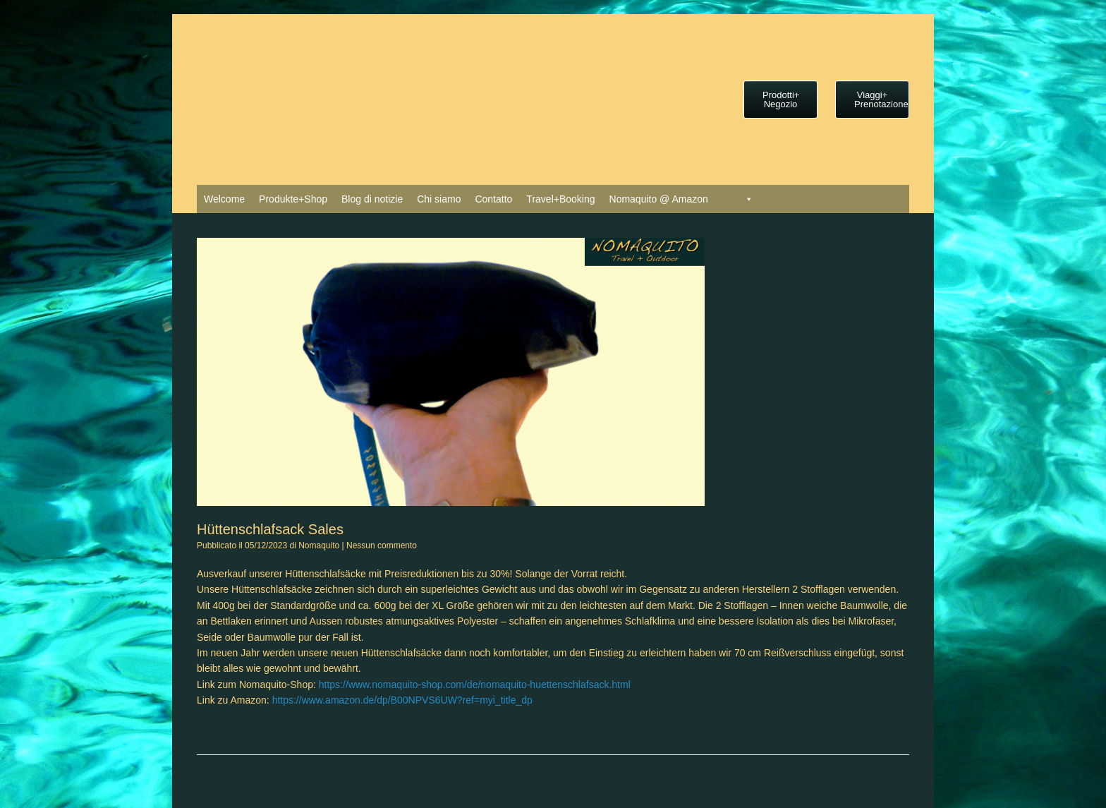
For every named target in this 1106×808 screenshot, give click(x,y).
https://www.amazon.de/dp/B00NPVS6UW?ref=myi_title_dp (402, 700)
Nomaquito (318, 545)
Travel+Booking (560, 199)
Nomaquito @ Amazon (658, 199)
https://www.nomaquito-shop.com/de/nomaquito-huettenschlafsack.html (475, 684)
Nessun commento (381, 545)
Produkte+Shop (293, 199)
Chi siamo (439, 199)
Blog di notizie (372, 199)
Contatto (493, 199)
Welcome (224, 199)
